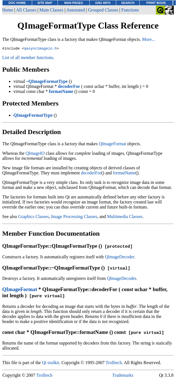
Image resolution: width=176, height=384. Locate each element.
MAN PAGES (73, 2)
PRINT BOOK (156, 2)
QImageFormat (112, 144)
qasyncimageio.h (40, 48)
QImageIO (35, 154)
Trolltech (114, 363)
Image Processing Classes (74, 217)
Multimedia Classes (124, 217)
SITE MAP (44, 2)
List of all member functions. (28, 58)
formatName (124, 173)
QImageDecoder (119, 257)
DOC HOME (17, 2)
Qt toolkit (50, 363)
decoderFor (91, 173)
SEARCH (127, 2)
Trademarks (123, 376)
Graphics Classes (33, 217)
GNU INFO (103, 2)
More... (148, 39)
